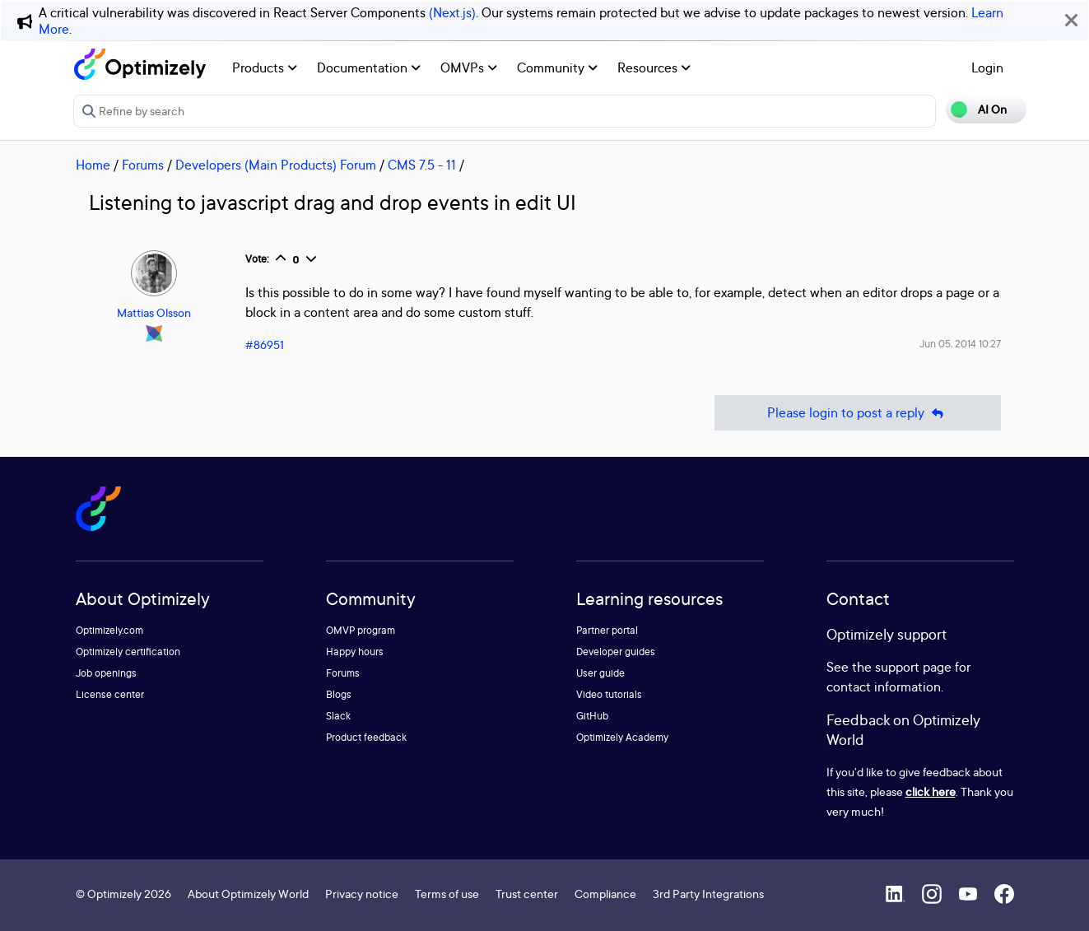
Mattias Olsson (154, 312)
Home (93, 165)
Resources (654, 67)
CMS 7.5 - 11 (422, 165)
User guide (600, 673)
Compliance (605, 893)
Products (264, 67)
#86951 (264, 344)
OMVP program (360, 630)
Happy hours (355, 652)
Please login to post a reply (857, 412)
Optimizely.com (109, 630)
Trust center (527, 893)
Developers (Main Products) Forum (275, 165)
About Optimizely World (248, 893)
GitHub (592, 716)
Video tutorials (609, 694)
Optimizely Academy (622, 737)
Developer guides (615, 652)
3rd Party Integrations (708, 893)
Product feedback (366, 737)
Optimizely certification (128, 652)
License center (110, 694)
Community (557, 67)
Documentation (369, 67)
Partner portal (607, 630)
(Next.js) (452, 12)
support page (913, 667)
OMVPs (468, 67)
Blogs (338, 694)
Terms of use (447, 893)
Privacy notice (361, 893)
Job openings (106, 673)
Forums (143, 165)
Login (987, 67)
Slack (338, 716)
